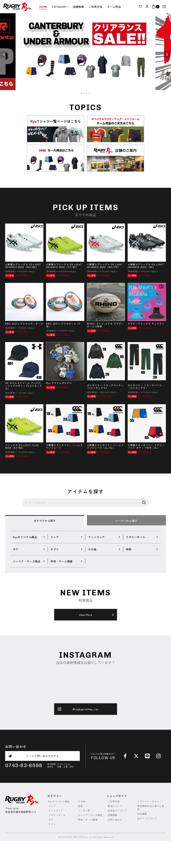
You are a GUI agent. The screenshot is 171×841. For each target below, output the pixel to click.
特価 (80, 806)
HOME (43, 7)
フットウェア (55, 810)
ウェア (52, 806)
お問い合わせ (115, 819)
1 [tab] (82, 93)
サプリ (52, 824)
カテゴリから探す (45, 521)
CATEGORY (60, 6)
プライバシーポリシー (149, 801)
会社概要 (142, 813)
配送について (115, 806)
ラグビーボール (57, 815)
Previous (4, 54)
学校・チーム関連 (88, 819)
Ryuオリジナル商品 (59, 801)
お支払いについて (117, 810)
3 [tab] (87, 93)
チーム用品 (114, 7)
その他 (81, 801)
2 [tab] (84, 93)
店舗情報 (78, 7)
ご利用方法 (95, 7)
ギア (50, 819)
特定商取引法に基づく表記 (150, 807)
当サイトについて (147, 818)
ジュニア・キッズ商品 (90, 815)
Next (167, 54)
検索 (144, 502)
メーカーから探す (126, 521)
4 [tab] (89, 93)
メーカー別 (84, 810)
